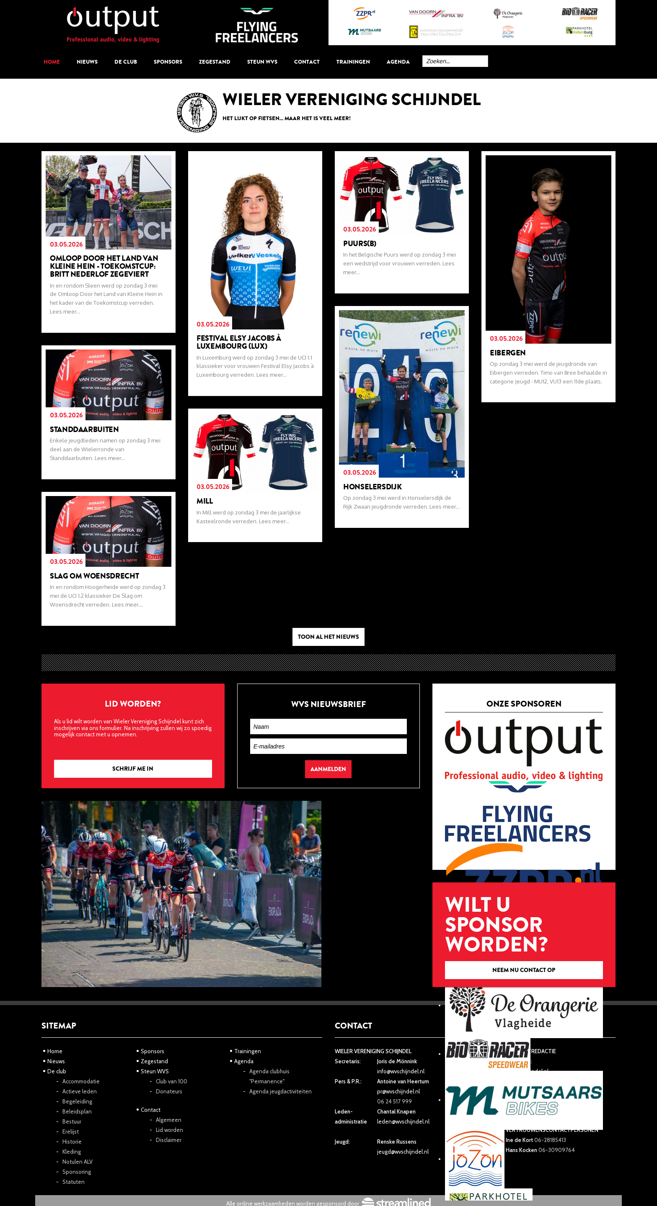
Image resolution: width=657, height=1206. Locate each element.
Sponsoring (76, 1171)
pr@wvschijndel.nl (398, 1091)
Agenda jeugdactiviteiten (280, 1091)
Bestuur (71, 1121)
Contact (307, 62)
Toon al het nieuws (328, 637)
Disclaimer (168, 1140)
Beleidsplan (77, 1111)
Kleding (71, 1151)
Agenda (398, 62)
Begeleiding (77, 1101)
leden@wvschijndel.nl (403, 1121)
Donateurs (169, 1091)
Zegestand (214, 62)
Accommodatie (81, 1081)
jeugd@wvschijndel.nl (403, 1151)
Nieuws (87, 62)
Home (52, 62)
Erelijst (70, 1131)
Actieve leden (79, 1091)
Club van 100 (171, 1081)
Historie (72, 1141)
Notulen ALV (77, 1161)
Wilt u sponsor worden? (524, 934)
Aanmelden (328, 769)
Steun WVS (262, 62)
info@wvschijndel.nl (400, 1071)
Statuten (73, 1181)
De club (125, 62)
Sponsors (168, 62)
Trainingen (353, 62)
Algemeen (168, 1119)
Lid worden (169, 1129)
